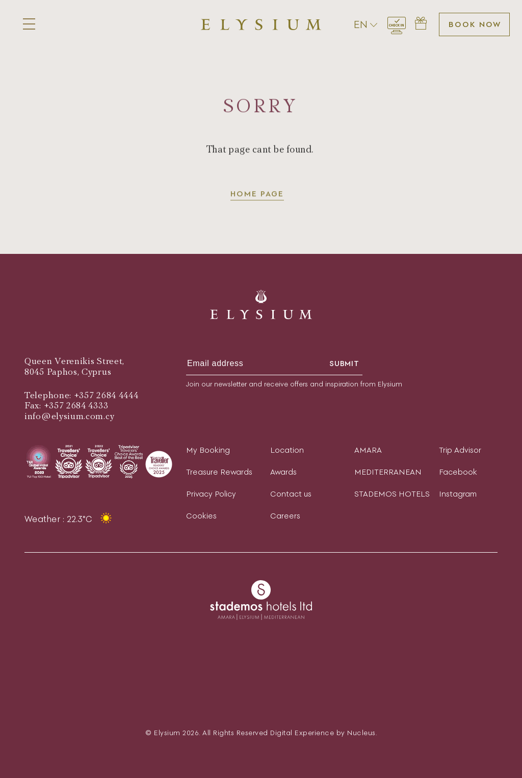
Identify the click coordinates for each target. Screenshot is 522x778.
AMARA (368, 450)
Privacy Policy (211, 493)
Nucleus (361, 733)
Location (287, 450)
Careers (285, 515)
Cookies (201, 515)
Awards (283, 471)
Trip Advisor (460, 450)
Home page (257, 194)
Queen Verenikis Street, (74, 361)
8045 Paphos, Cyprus (67, 372)
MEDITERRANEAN (388, 471)
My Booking (208, 450)
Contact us (290, 493)
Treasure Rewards (219, 471)
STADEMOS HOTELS (392, 493)
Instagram (458, 493)
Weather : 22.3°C (69, 519)
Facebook (458, 471)
